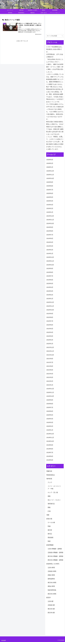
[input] (55, 35)
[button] (62, 36)
